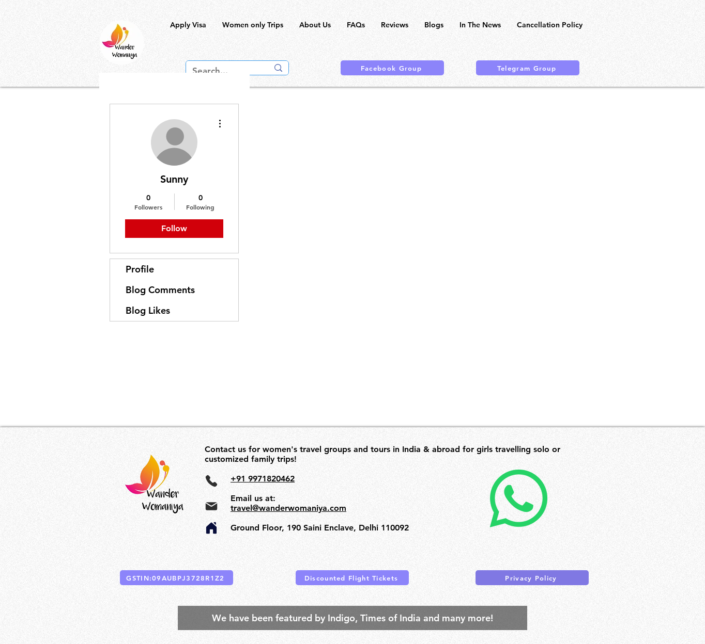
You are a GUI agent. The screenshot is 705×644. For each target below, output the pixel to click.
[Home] (211, 528)
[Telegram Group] (527, 67)
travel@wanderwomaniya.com (288, 508)
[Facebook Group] (392, 67)
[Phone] (211, 481)
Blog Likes (148, 310)
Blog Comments (160, 290)
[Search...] (222, 71)
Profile (140, 269)
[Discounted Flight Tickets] (352, 577)
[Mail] (211, 506)
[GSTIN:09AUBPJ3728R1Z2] (176, 577)
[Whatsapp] (518, 498)
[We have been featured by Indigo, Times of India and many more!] (352, 618)
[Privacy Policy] (532, 577)
